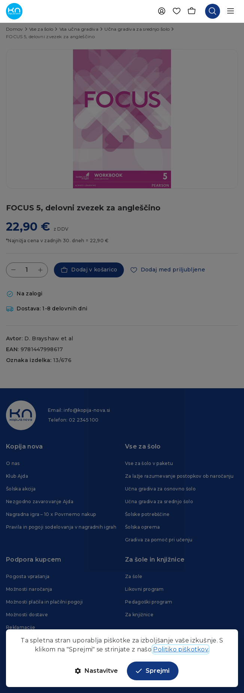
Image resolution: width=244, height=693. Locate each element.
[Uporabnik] (161, 11)
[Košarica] (191, 11)
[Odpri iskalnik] (212, 11)
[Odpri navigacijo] (230, 11)
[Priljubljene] (176, 11)
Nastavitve (96, 670)
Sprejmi (153, 670)
